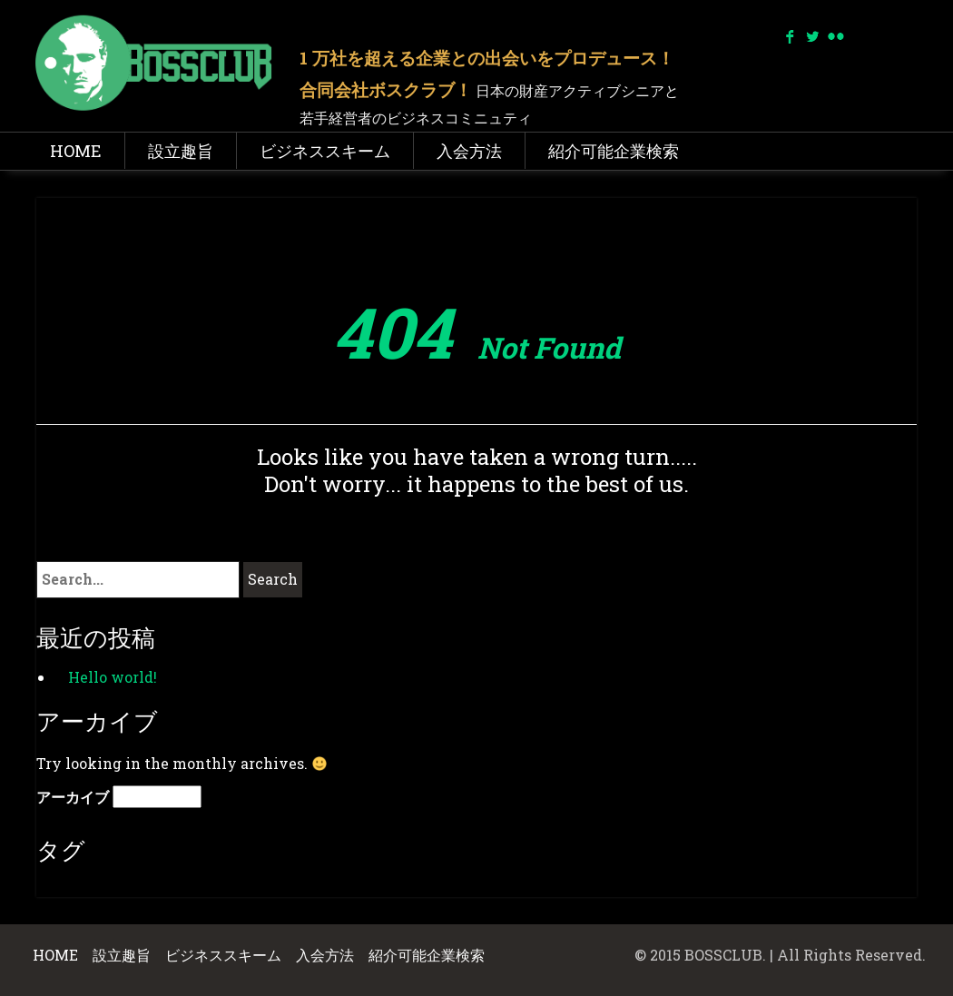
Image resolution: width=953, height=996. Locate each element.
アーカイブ (72, 796)
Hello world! (112, 676)
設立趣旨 (180, 151)
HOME (76, 151)
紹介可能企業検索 (613, 151)
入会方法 (469, 151)
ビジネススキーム (325, 151)
